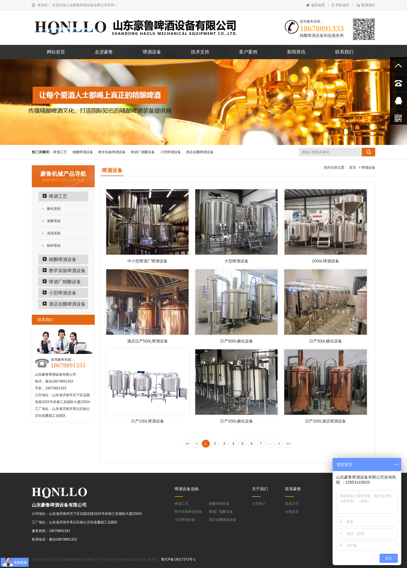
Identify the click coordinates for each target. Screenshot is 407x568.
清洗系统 (54, 233)
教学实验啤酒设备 (112, 152)
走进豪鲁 (104, 51)
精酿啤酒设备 (82, 152)
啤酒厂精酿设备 (143, 152)
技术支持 (200, 51)
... (269, 444)
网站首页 (56, 51)
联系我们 (365, 5)
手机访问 (340, 5)
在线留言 (292, 512)
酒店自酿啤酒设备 (200, 152)
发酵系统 (54, 221)
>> (288, 444)
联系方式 (292, 504)
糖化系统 (54, 209)
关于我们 (260, 489)
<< (187, 444)
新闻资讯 (296, 51)
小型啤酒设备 (170, 152)
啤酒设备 (152, 51)
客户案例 (248, 51)
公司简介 (259, 504)
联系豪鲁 (293, 489)
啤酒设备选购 (187, 489)
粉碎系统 (54, 246)
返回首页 (315, 5)
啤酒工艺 (60, 152)
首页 (352, 168)
